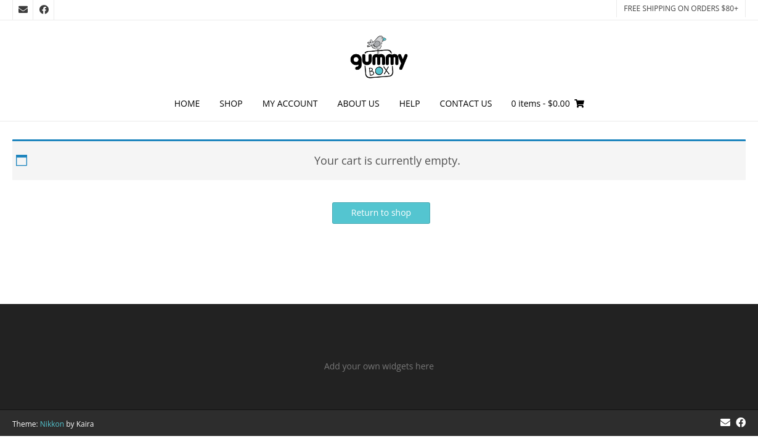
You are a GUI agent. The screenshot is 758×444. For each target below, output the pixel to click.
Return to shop (381, 212)
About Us (359, 103)
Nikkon (52, 424)
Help (409, 103)
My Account (290, 103)
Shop (230, 103)
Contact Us (466, 103)
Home (187, 103)
